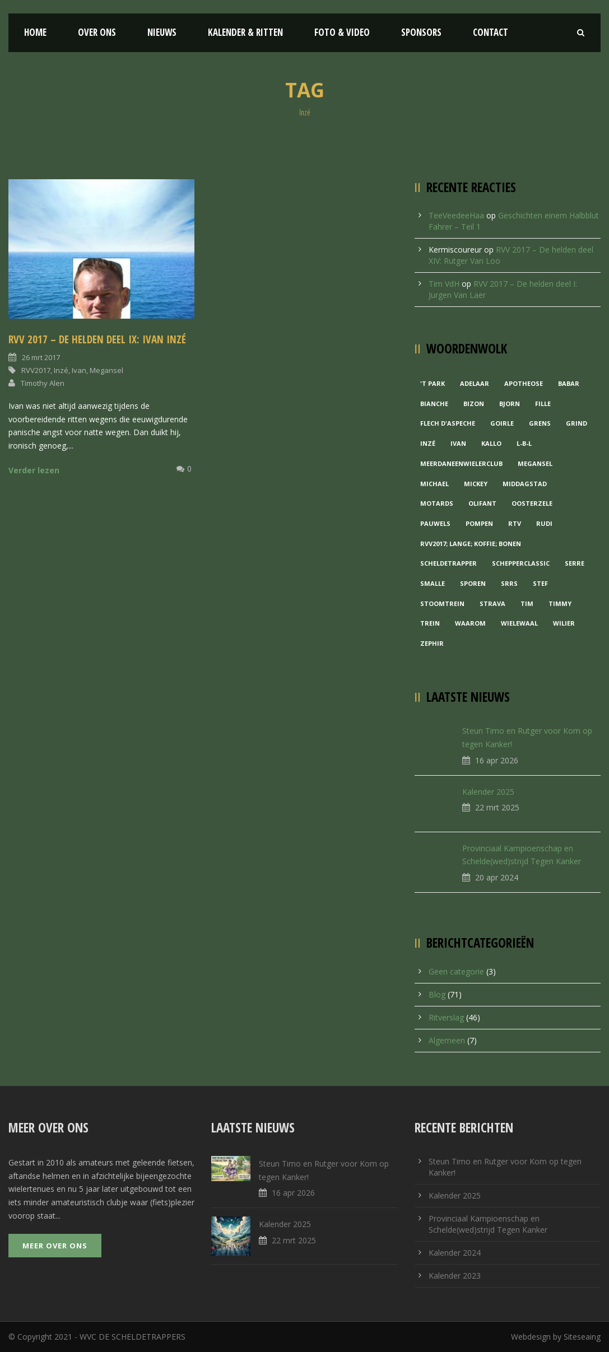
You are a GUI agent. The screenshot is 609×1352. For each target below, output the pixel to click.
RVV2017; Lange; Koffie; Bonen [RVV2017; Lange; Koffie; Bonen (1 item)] (470, 543)
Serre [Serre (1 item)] (574, 563)
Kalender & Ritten (245, 32)
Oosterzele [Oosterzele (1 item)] (532, 503)
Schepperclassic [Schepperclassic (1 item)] (521, 563)
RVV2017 (35, 370)
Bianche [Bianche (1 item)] (434, 403)
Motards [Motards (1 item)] (436, 503)
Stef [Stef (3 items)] (540, 583)
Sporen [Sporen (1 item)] (473, 583)
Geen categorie (456, 971)
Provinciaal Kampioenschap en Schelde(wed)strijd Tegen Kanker (488, 1224)
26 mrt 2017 (41, 357)
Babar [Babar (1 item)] (568, 383)
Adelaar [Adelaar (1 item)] (474, 383)
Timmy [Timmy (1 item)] (559, 603)
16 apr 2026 (496, 760)
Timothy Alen (42, 383)
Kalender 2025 (488, 791)
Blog (437, 994)
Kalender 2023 (455, 1275)
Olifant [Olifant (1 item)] (482, 503)
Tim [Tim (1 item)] (526, 603)
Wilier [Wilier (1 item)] (564, 623)
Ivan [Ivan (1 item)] (458, 443)
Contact (490, 32)
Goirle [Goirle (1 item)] (502, 423)
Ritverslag (446, 1017)
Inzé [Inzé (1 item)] (427, 443)
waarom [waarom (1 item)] (470, 623)
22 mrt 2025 (497, 807)
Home (35, 32)
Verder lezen (33, 470)
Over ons (97, 32)
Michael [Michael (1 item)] (434, 483)
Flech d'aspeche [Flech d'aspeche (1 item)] (447, 423)
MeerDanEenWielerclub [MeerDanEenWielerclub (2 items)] (461, 463)
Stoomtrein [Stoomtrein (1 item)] (442, 603)
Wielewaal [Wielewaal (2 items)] (519, 623)
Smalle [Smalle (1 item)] (432, 583)
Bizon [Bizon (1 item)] (473, 403)
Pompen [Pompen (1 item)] (479, 523)
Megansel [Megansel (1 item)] (535, 463)
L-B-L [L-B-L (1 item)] (524, 443)
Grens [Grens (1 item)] (540, 423)
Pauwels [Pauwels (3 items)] (435, 523)
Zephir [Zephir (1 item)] (432, 643)
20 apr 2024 (496, 877)
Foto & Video (342, 32)
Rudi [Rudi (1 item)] (544, 523)
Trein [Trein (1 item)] (430, 623)
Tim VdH (444, 283)
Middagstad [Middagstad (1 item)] (525, 483)
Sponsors (421, 32)
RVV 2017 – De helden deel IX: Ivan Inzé (97, 339)
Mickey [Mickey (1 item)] (475, 483)
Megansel (106, 370)
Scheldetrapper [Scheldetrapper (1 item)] (448, 563)
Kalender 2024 (455, 1252)
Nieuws (161, 32)
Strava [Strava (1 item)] (492, 603)
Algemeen (447, 1040)
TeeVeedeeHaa (456, 215)
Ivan (79, 370)
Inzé (61, 370)
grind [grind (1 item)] (576, 423)
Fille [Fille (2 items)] (543, 403)
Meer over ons (54, 1246)
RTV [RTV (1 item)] (514, 523)
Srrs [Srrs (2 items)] (509, 583)
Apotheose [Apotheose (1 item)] (523, 383)
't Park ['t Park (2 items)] (432, 383)
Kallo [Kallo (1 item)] (491, 443)
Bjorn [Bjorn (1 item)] (509, 403)
